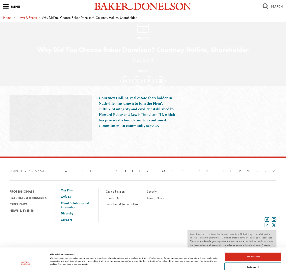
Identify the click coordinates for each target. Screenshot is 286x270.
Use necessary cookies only (253, 261)
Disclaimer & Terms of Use (122, 204)
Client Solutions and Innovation (75, 205)
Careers (66, 220)
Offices (66, 197)
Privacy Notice (156, 198)
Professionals (22, 191)
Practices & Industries (28, 198)
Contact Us (112, 198)
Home (7, 17)
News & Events (27, 17)
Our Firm (67, 190)
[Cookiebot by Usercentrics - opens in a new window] (25, 263)
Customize (253, 250)
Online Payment (115, 191)
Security (152, 191)
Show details (56, 255)
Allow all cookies (252, 240)
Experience (18, 204)
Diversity (67, 213)
